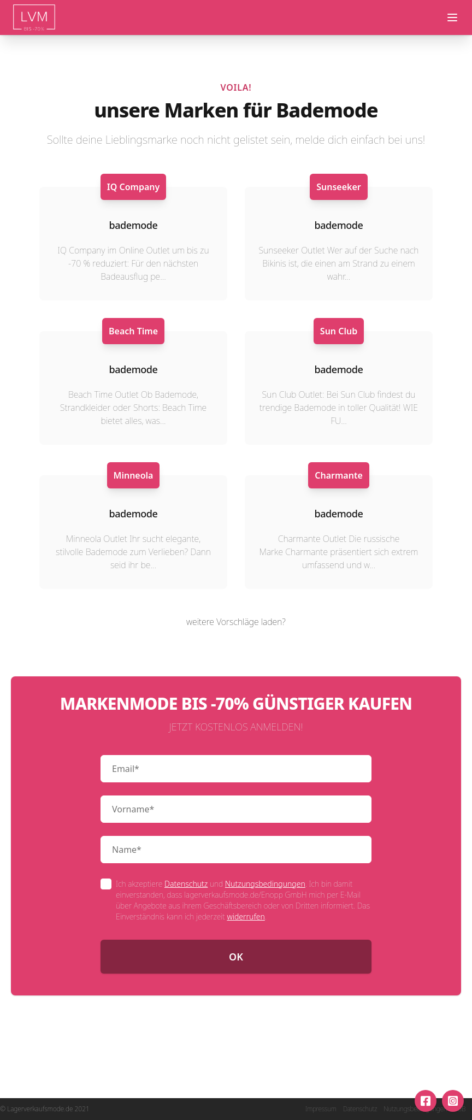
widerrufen (245, 916)
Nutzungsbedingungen (265, 884)
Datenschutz (186, 884)
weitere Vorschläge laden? (236, 622)
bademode (133, 225)
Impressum (321, 1109)
